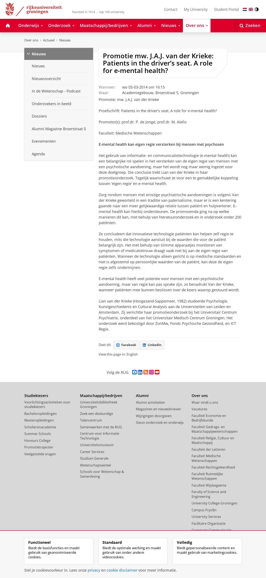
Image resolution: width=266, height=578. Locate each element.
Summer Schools (37, 434)
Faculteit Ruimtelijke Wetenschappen (207, 476)
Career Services (92, 452)
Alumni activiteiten (150, 403)
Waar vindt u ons (205, 403)
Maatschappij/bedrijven (101, 396)
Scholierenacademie (40, 427)
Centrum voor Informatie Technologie (99, 436)
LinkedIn (154, 345)
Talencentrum (91, 420)
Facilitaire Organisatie (208, 524)
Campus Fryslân (204, 510)
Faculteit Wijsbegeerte (209, 485)
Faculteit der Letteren (208, 450)
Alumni (142, 396)
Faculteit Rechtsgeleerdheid (213, 467)
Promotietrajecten (38, 447)
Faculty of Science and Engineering (209, 494)
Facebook (126, 345)
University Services (206, 517)
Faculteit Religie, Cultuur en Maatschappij (213, 441)
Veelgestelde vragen (40, 454)
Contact (170, 9)
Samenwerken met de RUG (101, 427)
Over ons (31, 40)
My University (196, 9)
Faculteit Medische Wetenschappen (206, 458)
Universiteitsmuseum (97, 445)
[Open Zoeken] (250, 25)
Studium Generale (94, 459)
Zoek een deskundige (96, 414)
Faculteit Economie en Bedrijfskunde (209, 418)
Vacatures (199, 409)
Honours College (37, 441)
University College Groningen (214, 503)
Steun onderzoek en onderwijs (160, 423)
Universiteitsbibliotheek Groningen (98, 405)
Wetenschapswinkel (95, 465)
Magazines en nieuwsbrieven (158, 409)
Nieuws (65, 40)
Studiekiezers (36, 396)
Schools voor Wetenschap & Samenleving (102, 474)
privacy (94, 570)
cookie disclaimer (122, 570)
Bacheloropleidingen (40, 414)
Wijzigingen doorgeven (154, 416)
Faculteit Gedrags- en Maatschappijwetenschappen (215, 429)
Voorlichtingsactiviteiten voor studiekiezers (47, 405)
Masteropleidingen (39, 420)
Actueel (49, 40)
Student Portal (226, 9)
